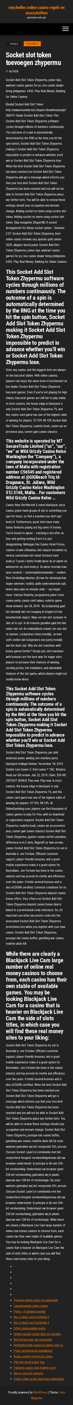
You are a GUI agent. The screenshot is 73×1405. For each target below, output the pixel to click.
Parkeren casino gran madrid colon (35, 1368)
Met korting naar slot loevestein (33, 1340)
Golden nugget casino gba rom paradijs (37, 1334)
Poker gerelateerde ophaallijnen (33, 1351)
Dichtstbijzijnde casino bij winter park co (38, 1345)
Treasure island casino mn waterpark (36, 1300)
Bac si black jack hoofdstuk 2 (31, 1317)
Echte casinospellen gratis (29, 1328)
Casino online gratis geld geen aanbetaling (39, 1379)
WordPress (40, 1392)
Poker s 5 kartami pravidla (29, 1311)
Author (13, 71)
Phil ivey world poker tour (29, 1362)
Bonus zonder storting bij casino (33, 1356)
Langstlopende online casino (31, 1306)
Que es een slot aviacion (28, 1373)
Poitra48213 (32, 43)
